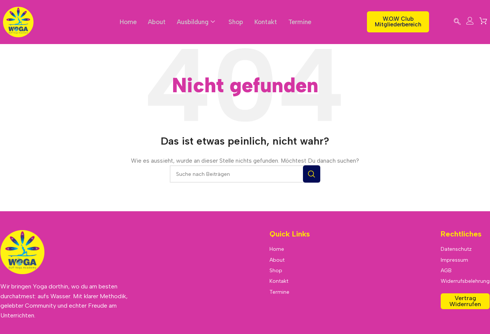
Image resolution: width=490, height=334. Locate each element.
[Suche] (245, 174)
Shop (236, 22)
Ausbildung (196, 22)
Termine (300, 22)
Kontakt (266, 22)
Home (127, 22)
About (156, 22)
